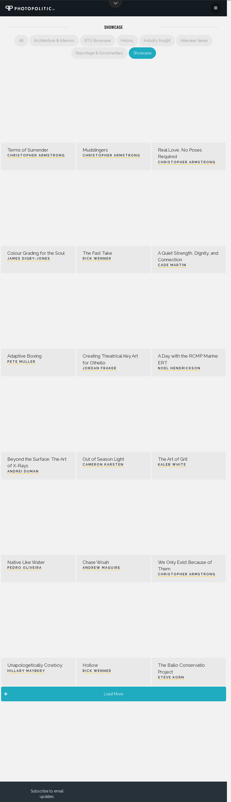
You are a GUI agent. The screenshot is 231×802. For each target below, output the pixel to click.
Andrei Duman (23, 471)
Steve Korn (171, 677)
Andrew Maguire (101, 568)
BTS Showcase (98, 40)
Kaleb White (172, 464)
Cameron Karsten (103, 464)
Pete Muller (21, 362)
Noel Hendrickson (179, 368)
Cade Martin (172, 265)
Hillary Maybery (26, 671)
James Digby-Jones (28, 258)
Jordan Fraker (100, 368)
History (127, 40)
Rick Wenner (97, 258)
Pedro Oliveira (24, 568)
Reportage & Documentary (99, 53)
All (21, 40)
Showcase (142, 53)
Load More (63, 694)
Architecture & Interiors (54, 40)
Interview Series (194, 40)
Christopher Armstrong (36, 155)
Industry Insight (157, 40)
